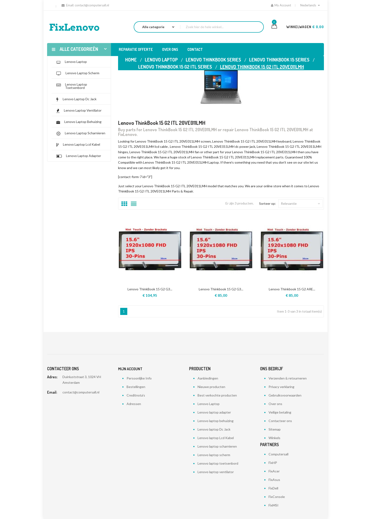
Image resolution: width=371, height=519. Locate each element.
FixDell (273, 488)
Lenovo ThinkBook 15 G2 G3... (150, 289)
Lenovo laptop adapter (214, 412)
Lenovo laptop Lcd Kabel (216, 438)
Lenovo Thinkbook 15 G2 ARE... (292, 289)
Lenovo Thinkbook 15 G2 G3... (221, 289)
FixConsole (277, 497)
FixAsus (274, 480)
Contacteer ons (280, 421)
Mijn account (130, 368)
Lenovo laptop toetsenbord (218, 463)
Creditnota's (136, 395)
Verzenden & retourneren (288, 378)
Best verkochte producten (217, 395)
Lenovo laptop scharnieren (217, 446)
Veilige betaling (280, 412)
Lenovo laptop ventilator (216, 472)
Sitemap (275, 429)
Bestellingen (136, 387)
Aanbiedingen (208, 378)
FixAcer (274, 471)
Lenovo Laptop (209, 404)
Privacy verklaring (281, 387)
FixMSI (273, 505)
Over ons (275, 404)
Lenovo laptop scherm (214, 455)
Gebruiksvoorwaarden (285, 395)
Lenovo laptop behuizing (216, 421)
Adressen (134, 404)
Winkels (274, 438)
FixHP (273, 463)
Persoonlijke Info (139, 378)
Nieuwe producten (211, 387)
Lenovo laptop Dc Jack (214, 429)
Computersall (278, 454)
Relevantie (300, 203)
